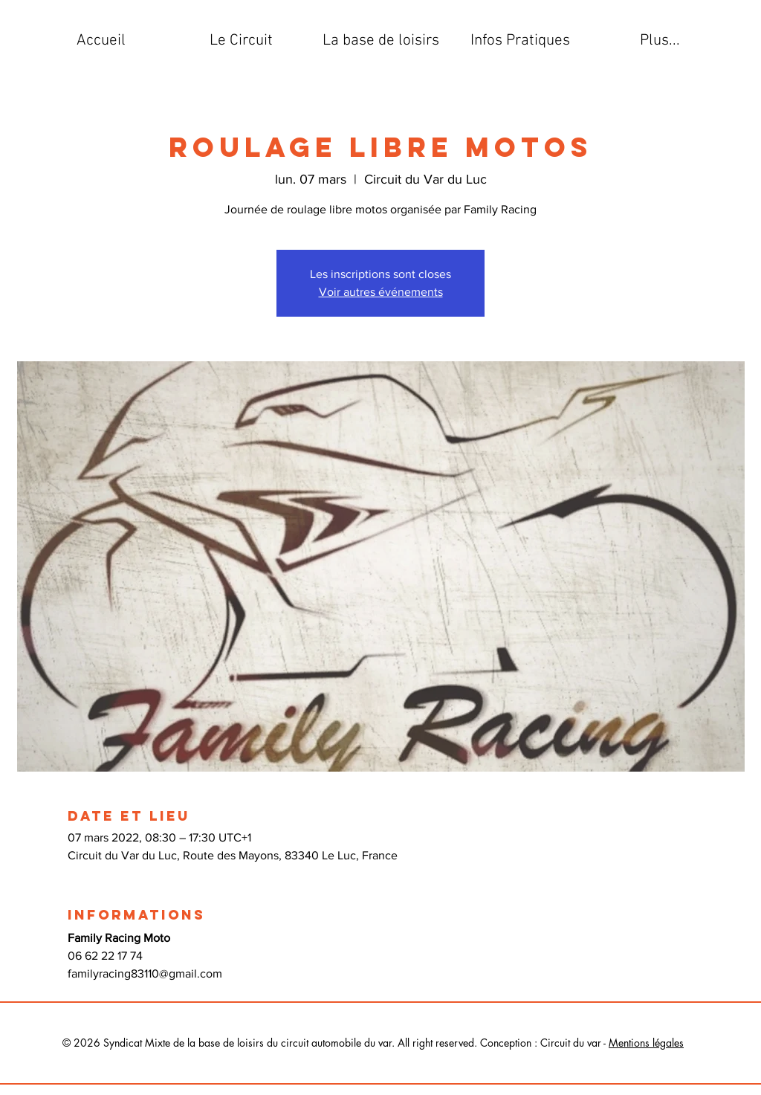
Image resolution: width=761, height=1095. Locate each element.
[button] (241, 41)
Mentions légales (646, 1043)
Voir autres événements (381, 291)
